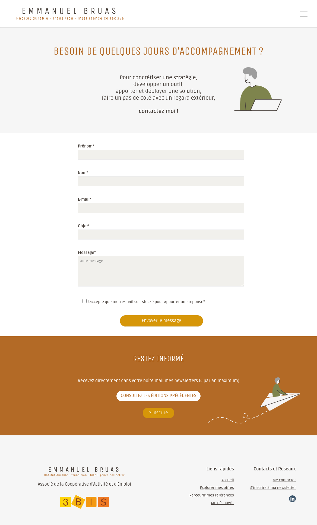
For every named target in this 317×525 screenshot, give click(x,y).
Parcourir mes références (211, 495)
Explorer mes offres (217, 487)
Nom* (159, 177)
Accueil (227, 480)
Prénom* (159, 150)
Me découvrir (222, 503)
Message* (87, 252)
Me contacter (284, 480)
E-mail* (159, 203)
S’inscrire (158, 413)
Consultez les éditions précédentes (158, 395)
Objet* (159, 230)
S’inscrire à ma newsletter (273, 487)
